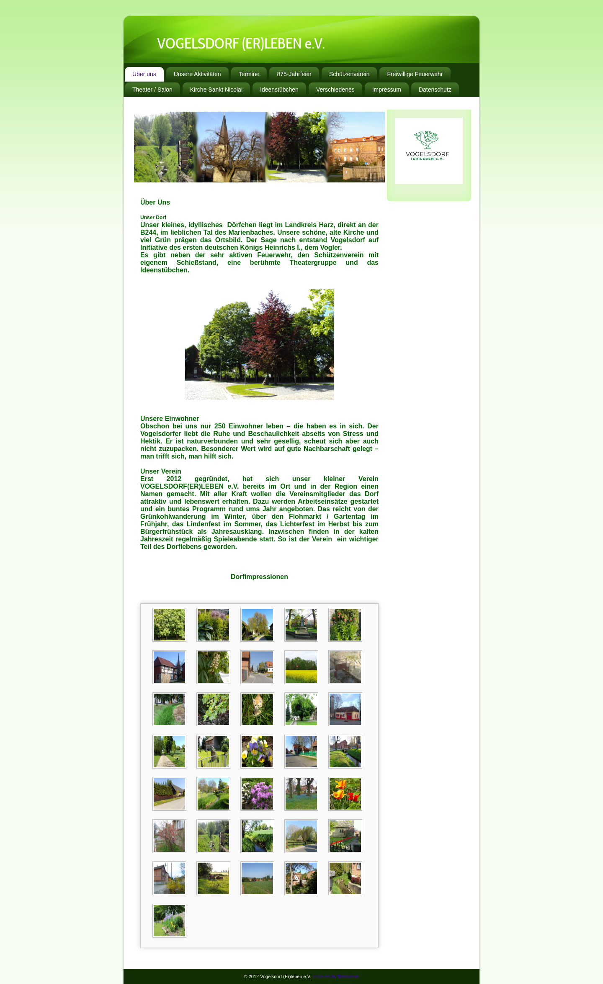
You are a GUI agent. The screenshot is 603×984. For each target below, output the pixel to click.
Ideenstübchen (279, 89)
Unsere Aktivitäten (197, 74)
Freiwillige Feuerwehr (415, 74)
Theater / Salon (152, 89)
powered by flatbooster (335, 976)
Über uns (144, 74)
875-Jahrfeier (294, 74)
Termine (249, 74)
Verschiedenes (335, 89)
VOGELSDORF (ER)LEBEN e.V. (241, 45)
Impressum (386, 89)
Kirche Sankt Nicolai (216, 89)
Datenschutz (435, 89)
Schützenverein (349, 74)
